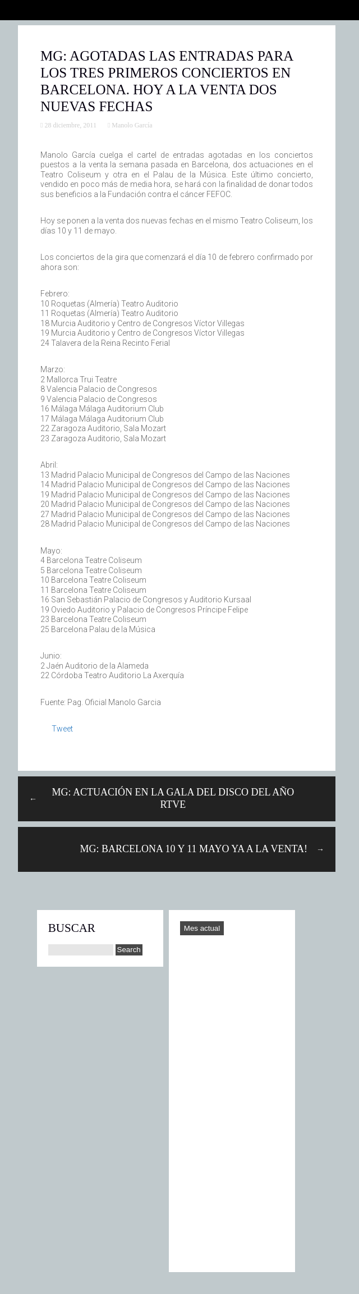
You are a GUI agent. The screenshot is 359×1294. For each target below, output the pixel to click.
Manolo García (132, 125)
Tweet (62, 728)
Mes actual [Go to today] (202, 928)
